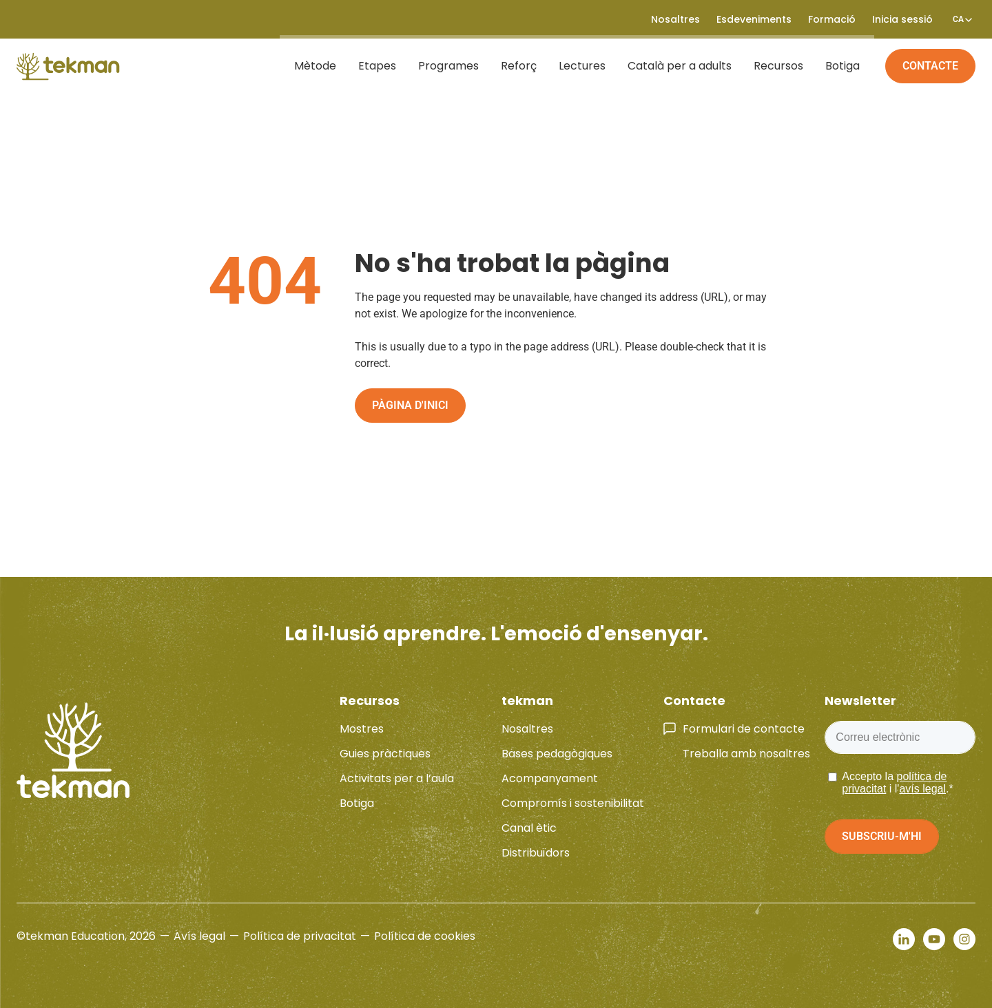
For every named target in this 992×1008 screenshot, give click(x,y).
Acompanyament (550, 778)
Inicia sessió (902, 19)
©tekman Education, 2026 (86, 936)
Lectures (585, 66)
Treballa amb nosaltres (746, 754)
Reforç (522, 66)
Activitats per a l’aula (397, 778)
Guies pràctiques (385, 754)
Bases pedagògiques (557, 754)
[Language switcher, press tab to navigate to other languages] (958, 19)
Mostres (362, 729)
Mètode (319, 66)
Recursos (782, 66)
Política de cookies (424, 936)
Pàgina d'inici (410, 405)
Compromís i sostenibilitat (573, 803)
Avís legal (199, 936)
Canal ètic (529, 828)
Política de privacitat (299, 936)
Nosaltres (675, 19)
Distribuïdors (536, 853)
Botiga (846, 66)
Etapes (381, 66)
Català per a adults (683, 66)
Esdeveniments (754, 19)
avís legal (922, 789)
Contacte (930, 65)
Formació (832, 19)
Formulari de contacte (744, 729)
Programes (452, 66)
